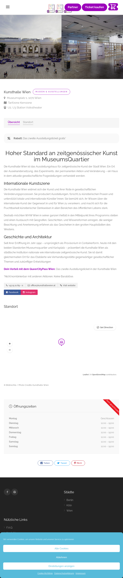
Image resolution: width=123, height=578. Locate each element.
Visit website (67, 285)
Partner (73, 7)
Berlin (69, 500)
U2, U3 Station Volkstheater (23, 107)
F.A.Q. (9, 527)
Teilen (45, 463)
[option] (92, 47)
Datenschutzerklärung (64, 573)
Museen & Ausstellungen (51, 92)
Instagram (29, 292)
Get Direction (106, 327)
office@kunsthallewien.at (41, 285)
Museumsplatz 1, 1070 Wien (22, 97)
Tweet (62, 463)
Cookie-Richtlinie (45, 573)
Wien (69, 510)
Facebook (12, 292)
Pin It (78, 463)
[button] (9, 343)
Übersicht (14, 122)
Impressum (81, 573)
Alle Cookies (61, 548)
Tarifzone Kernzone (18, 102)
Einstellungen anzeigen (61, 566)
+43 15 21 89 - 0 (14, 285)
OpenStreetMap (99, 375)
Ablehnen (61, 557)
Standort (28, 122)
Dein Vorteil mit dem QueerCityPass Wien (29, 269)
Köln (69, 505)
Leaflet (86, 375)
